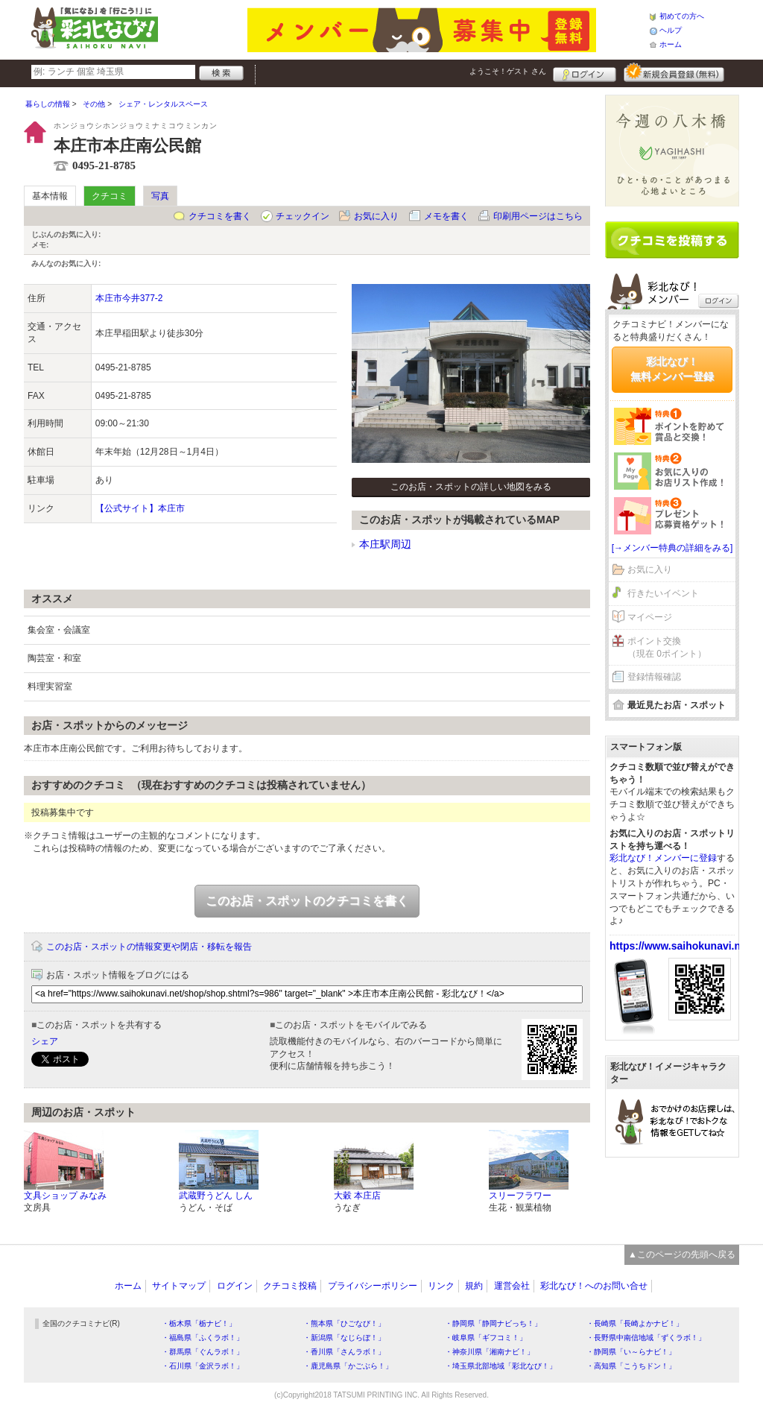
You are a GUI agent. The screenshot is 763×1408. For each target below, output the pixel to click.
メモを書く (446, 216)
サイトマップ (179, 1286)
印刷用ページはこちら (538, 216)
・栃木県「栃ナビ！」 (199, 1323)
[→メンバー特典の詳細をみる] (672, 548)
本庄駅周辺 (385, 544)
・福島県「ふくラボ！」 (203, 1337)
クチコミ (109, 196)
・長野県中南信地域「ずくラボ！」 (646, 1337)
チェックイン (302, 216)
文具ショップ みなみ (65, 1195)
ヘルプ (670, 30)
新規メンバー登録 (674, 72)
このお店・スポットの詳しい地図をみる (470, 487)
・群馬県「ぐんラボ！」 (203, 1352)
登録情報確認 (654, 677)
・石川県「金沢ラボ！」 (203, 1366)
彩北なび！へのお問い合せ (594, 1286)
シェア (44, 1041)
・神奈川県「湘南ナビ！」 (489, 1352)
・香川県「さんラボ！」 (344, 1352)
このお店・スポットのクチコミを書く (307, 900)
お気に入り (376, 216)
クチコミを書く (220, 216)
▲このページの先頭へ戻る (681, 1254)
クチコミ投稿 (290, 1286)
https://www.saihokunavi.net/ (681, 946)
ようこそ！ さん (507, 71)
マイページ (649, 617)
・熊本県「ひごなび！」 (344, 1323)
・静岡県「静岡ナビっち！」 (493, 1323)
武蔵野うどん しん (216, 1195)
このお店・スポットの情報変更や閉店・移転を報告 (149, 946)
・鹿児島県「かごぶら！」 (348, 1366)
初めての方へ (681, 16)
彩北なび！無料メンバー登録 (672, 369)
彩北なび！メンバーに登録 (663, 858)
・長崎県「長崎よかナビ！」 (634, 1323)
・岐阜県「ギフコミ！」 (486, 1337)
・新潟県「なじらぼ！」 (344, 1337)
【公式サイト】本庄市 (140, 508)
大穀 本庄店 (357, 1195)
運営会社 (512, 1286)
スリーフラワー (520, 1195)
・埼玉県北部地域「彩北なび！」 (501, 1366)
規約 (474, 1286)
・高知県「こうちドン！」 (631, 1366)
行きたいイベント (663, 593)
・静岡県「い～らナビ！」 (631, 1352)
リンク (441, 1286)
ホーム (670, 44)
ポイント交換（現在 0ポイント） (666, 647)
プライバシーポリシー (372, 1286)
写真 (160, 196)
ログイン (584, 72)
